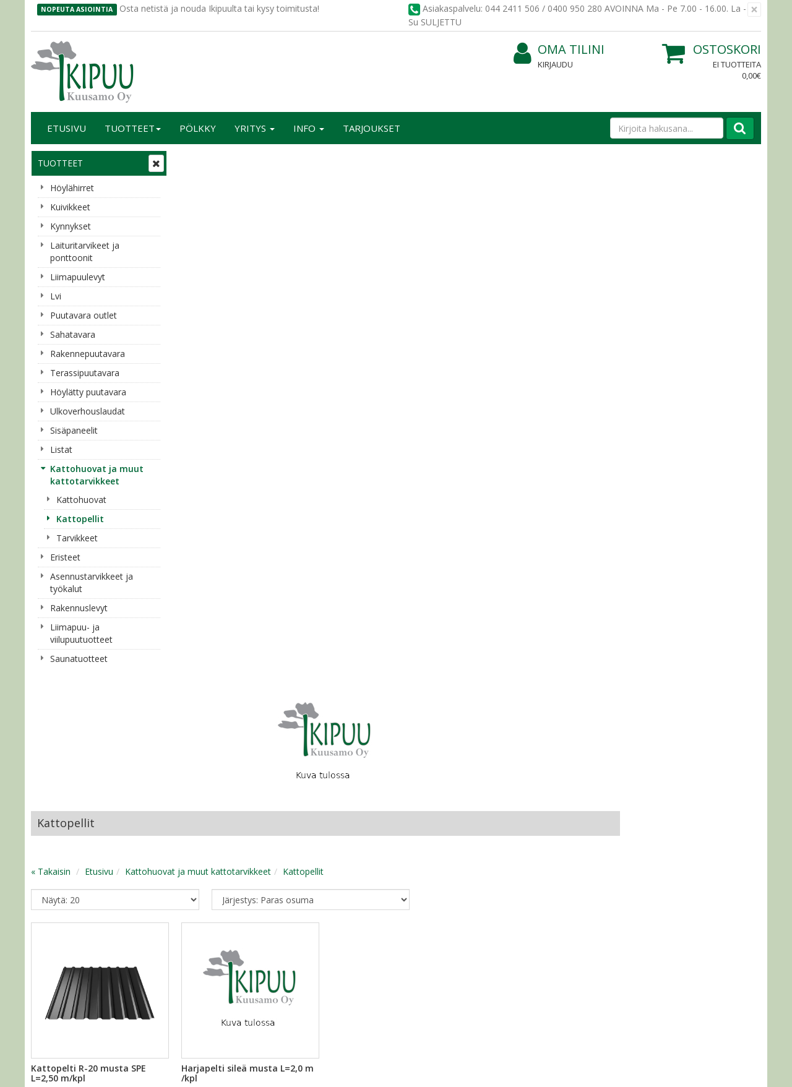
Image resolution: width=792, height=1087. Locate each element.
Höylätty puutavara (88, 392)
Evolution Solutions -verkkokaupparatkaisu (682, 1068)
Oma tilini (559, 50)
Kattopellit (80, 519)
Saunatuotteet (79, 658)
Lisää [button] (287, 575)
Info (308, 128)
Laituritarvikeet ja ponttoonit (84, 251)
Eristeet (65, 557)
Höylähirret (72, 188)
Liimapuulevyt (77, 277)
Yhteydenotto (60, 789)
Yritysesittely (58, 752)
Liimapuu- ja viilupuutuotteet (81, 633)
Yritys (255, 128)
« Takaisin (199, 340)
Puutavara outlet (83, 315)
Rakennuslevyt (79, 608)
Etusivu (66, 128)
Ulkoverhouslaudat (87, 411)
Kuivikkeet (70, 207)
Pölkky (197, 128)
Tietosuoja (203, 752)
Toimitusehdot (210, 770)
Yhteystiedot (58, 770)
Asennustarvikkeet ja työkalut (91, 582)
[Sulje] (754, 9)
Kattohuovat (81, 499)
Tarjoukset (371, 128)
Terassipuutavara (84, 373)
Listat (61, 449)
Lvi (55, 296)
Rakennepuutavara (87, 353)
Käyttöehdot (206, 789)
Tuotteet (133, 128)
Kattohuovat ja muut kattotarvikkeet (97, 475)
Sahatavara (72, 334)
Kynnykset (70, 226)
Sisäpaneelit (74, 430)
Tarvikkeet (77, 538)
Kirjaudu (555, 64)
